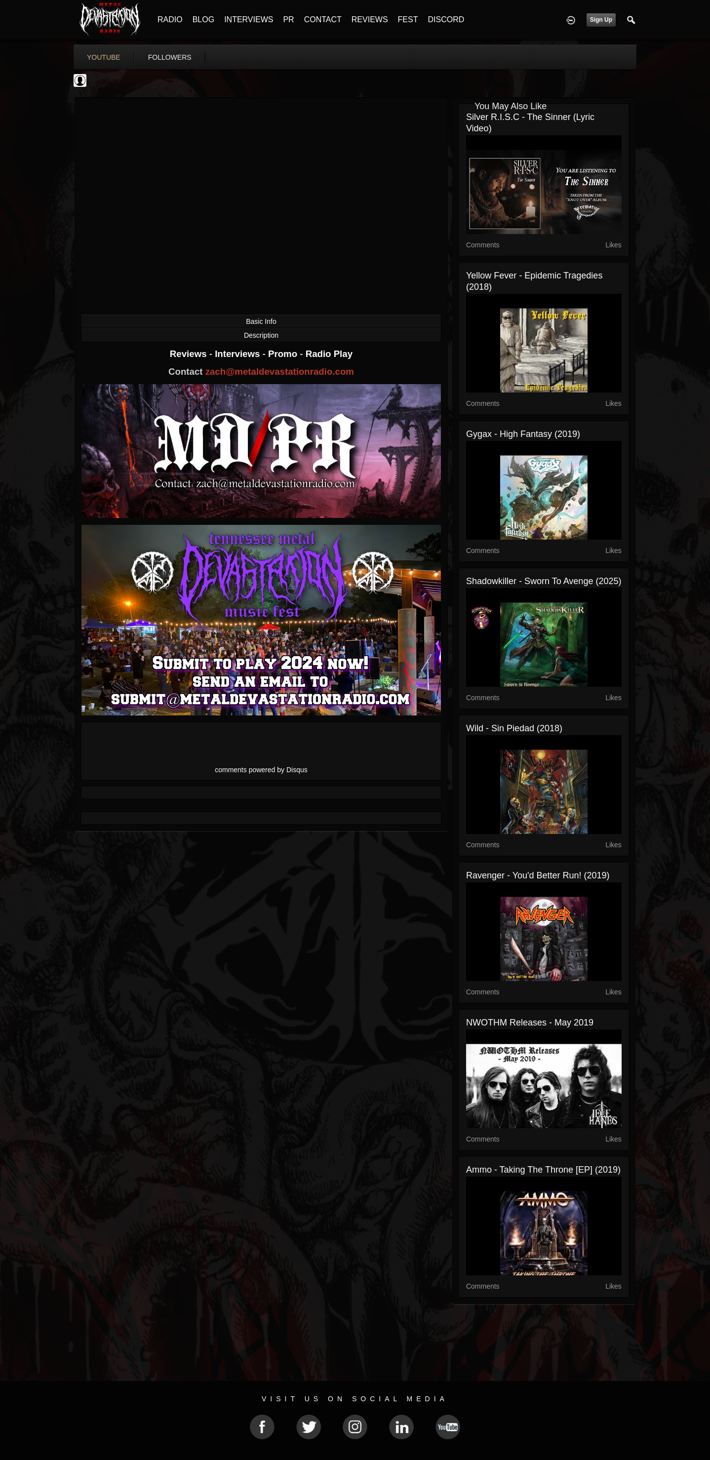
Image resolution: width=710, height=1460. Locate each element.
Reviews (189, 354)
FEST (408, 19)
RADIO (170, 19)
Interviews (238, 354)
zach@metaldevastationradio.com (279, 371)
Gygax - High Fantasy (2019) (523, 434)
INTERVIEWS (248, 19)
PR (288, 19)
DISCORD (446, 19)
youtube (103, 57)
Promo (284, 354)
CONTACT (323, 19)
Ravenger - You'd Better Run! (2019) (538, 875)
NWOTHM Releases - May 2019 (529, 1022)
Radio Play (329, 354)
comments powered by (261, 770)
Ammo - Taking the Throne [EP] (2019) (543, 1170)
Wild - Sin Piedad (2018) (514, 728)
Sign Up (601, 19)
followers (170, 57)
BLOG (203, 19)
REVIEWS (370, 19)
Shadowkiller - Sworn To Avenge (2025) (544, 581)
